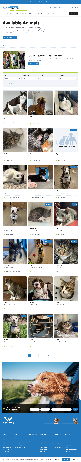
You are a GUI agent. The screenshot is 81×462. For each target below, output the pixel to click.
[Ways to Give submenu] (32, 13)
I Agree (66, 459)
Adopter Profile (9, 37)
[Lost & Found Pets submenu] (21, 13)
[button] (31, 78)
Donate (74, 13)
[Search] (13, 78)
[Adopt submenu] (12, 13)
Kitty (5, 191)
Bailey (32, 302)
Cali (57, 116)
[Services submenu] (5, 13)
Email (52, 407)
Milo (57, 228)
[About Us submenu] (51, 13)
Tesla (57, 340)
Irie (5, 116)
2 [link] (33, 355)
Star (31, 340)
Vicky (32, 191)
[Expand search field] (66, 13)
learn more (49, 2)
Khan (31, 116)
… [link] (40, 355)
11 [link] (44, 355)
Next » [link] (49, 355)
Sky (57, 154)
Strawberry (33, 228)
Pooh (5, 302)
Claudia (6, 265)
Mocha (6, 340)
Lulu (57, 191)
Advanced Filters (9, 83)
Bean (31, 154)
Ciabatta (7, 154)
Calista (32, 265)
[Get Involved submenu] (42, 13)
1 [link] (29, 355)
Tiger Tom (59, 265)
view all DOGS (33, 64)
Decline (74, 459)
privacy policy (58, 459)
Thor (57, 302)
